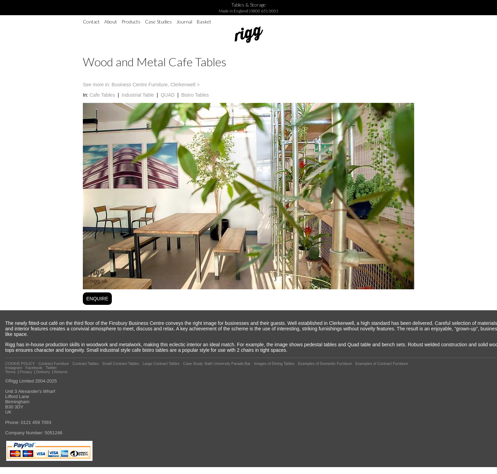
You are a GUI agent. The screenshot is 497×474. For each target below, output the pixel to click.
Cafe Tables (102, 95)
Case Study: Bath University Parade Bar (217, 363)
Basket (204, 22)
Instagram (13, 368)
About (110, 22)
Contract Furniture (53, 363)
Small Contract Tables (120, 363)
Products (130, 22)
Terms (10, 372)
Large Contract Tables (161, 363)
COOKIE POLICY (20, 363)
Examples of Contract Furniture (381, 363)
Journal (184, 22)
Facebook (34, 368)
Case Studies (158, 22)
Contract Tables (85, 363)
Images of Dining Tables (274, 363)
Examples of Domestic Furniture (325, 363)
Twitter (51, 368)
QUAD (167, 95)
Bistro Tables (195, 95)
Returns (61, 372)
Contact (91, 22)
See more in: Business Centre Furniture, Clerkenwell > (141, 84)
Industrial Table (137, 95)
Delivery (43, 372)
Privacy (26, 372)
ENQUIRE (97, 298)
